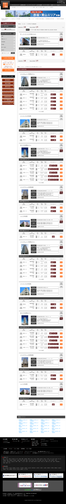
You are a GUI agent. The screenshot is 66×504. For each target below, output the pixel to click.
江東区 (41, 467)
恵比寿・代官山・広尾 (44, 458)
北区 (8, 469)
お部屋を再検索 (7, 58)
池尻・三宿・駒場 (29, 461)
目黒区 (26, 467)
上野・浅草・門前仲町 (54, 461)
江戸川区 (26, 469)
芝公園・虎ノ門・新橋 (16, 458)
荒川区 (14, 469)
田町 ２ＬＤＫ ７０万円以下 (56, 429)
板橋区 (4, 469)
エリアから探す (35, 441)
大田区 (37, 467)
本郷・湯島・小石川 (27, 460)
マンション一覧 (16, 441)
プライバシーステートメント (30, 451)
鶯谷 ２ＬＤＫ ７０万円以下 (23, 426)
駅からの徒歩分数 (50, 29)
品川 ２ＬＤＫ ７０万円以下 (23, 429)
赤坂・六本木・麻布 (7, 458)
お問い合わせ (6, 451)
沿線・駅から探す (35, 443)
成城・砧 (47, 461)
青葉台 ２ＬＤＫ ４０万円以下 (34, 423)
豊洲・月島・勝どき (43, 460)
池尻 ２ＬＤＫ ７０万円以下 (34, 432)
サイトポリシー (27, 452)
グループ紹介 (29, 448)
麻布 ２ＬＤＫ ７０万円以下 (45, 426)
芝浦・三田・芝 (35, 460)
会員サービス (13, 451)
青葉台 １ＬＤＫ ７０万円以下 (56, 423)
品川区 (29, 467)
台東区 (45, 467)
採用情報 (23, 448)
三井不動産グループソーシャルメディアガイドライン (43, 452)
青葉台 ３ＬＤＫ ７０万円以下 (45, 423)
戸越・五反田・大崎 (52, 460)
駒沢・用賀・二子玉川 (20, 461)
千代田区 (22, 467)
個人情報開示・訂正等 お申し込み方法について (13, 452)
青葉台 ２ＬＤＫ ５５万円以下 (45, 420)
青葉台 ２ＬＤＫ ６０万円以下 (34, 420)
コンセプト (5, 441)
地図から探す (34, 445)
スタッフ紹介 (16, 448)
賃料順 (35, 29)
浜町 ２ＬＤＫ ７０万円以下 (56, 426)
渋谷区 (6, 467)
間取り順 (38, 29)
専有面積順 (42, 29)
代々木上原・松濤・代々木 (55, 458)
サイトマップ (20, 451)
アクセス (10, 448)
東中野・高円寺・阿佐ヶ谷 (39, 461)
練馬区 (11, 469)
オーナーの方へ (44, 445)
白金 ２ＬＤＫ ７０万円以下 (34, 429)
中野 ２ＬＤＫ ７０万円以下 (23, 432)
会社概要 (5, 448)
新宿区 (14, 467)
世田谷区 (33, 467)
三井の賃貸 (5, 5)
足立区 (18, 469)
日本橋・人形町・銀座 (17, 460)
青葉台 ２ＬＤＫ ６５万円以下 (23, 420)
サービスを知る (6, 442)
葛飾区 (21, 469)
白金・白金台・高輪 (35, 458)
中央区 (10, 467)
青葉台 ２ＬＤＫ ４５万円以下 (23, 423)
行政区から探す (35, 442)
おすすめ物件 (44, 443)
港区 (4, 467)
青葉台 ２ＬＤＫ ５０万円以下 (56, 420)
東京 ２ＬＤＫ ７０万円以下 (45, 429)
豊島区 (56, 467)
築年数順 (45, 29)
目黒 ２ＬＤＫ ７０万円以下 (34, 426)
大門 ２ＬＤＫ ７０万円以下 (45, 432)
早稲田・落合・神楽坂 (7, 460)
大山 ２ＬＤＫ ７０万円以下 (56, 432)
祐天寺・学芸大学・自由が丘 (9, 461)
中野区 (52, 467)
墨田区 (48, 467)
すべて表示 (41, 111)
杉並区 (59, 467)
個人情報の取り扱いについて (44, 451)
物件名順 (55, 29)
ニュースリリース (54, 441)
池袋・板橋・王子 (6, 462)
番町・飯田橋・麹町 (26, 458)
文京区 (17, 467)
